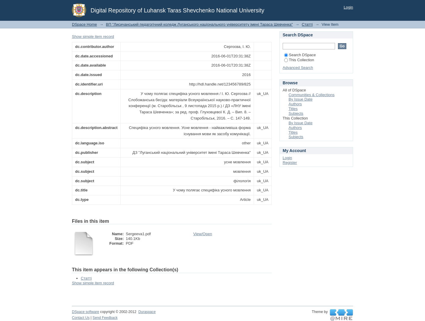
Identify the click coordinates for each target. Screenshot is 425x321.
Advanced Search (298, 67)
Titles (293, 109)
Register (290, 162)
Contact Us (81, 318)
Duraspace (146, 312)
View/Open (202, 234)
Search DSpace (300, 55)
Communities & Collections (311, 95)
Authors (295, 104)
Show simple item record (93, 36)
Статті (307, 24)
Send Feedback (105, 318)
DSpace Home (84, 24)
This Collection (299, 60)
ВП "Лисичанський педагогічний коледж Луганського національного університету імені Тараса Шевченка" (199, 24)
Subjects (296, 113)
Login (348, 7)
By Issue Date (301, 99)
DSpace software (85, 312)
